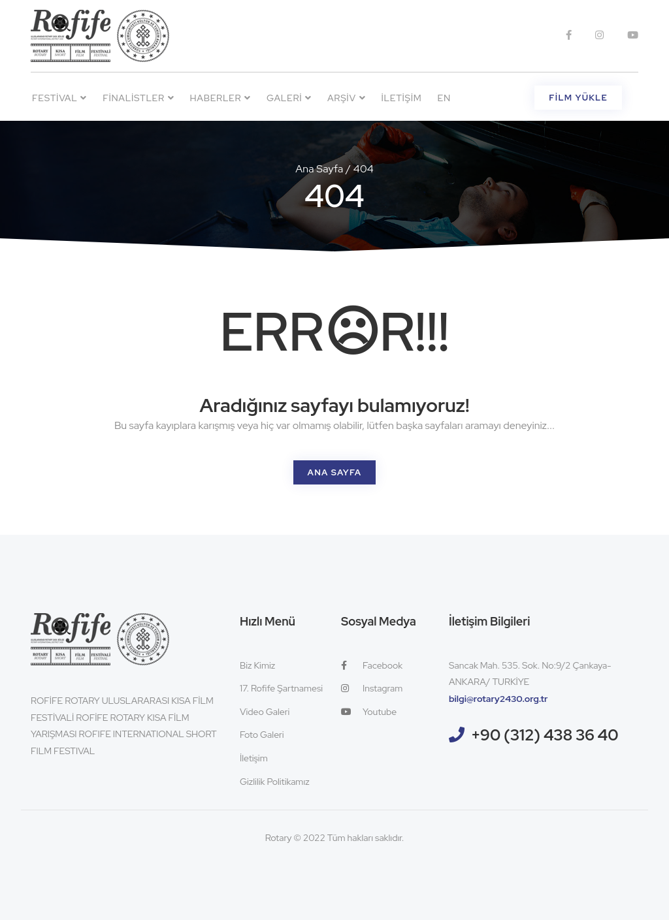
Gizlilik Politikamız (275, 781)
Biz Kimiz (257, 665)
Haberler (221, 98)
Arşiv (346, 98)
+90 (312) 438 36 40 (545, 735)
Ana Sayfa (319, 169)
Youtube (369, 712)
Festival (59, 98)
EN (444, 98)
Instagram (371, 688)
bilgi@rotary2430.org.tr (498, 699)
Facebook (371, 665)
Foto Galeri (262, 734)
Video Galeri (264, 712)
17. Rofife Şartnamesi (281, 688)
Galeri (289, 98)
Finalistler (138, 98)
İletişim (401, 98)
